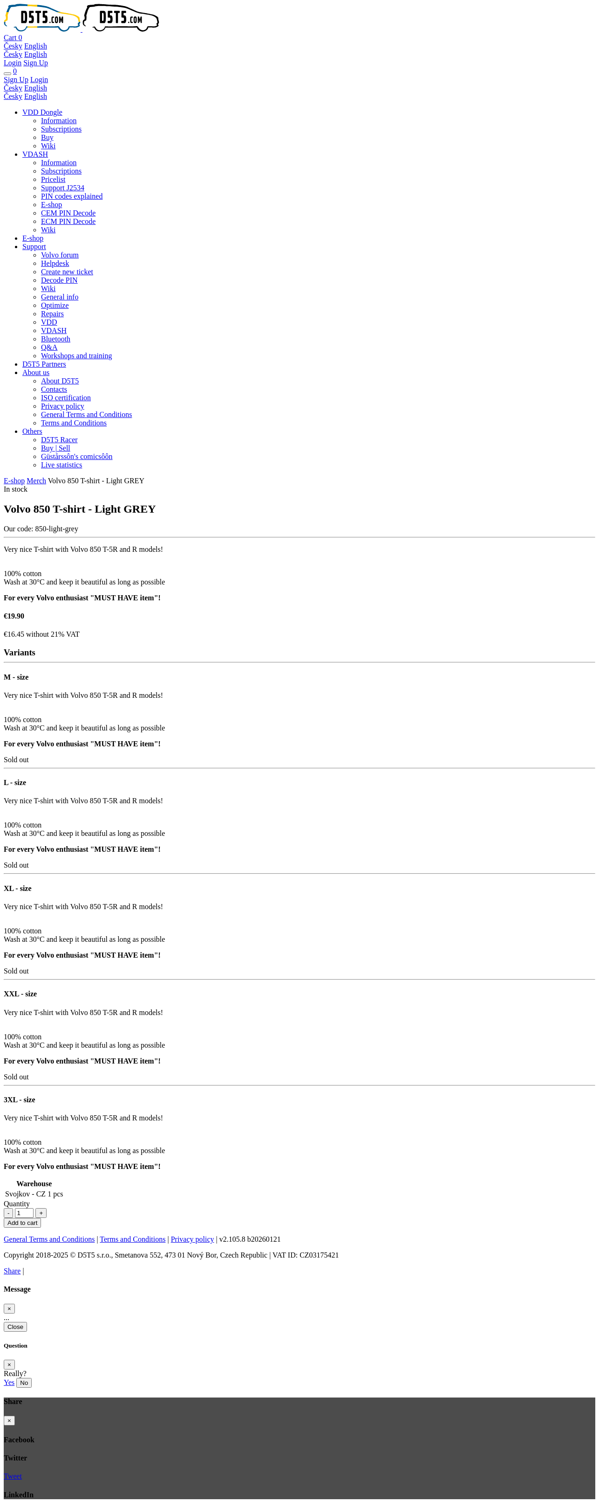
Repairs (52, 314)
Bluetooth (55, 339)
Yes (9, 1382)
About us (35, 372)
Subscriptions (61, 129)
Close (15, 1326)
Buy (47, 137)
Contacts (54, 389)
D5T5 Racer (59, 440)
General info (59, 297)
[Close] (9, 1309)
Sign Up (35, 63)
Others (32, 431)
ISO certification (66, 398)
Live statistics (61, 465)
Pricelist (53, 179)
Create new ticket (67, 272)
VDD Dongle (42, 112)
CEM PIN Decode (68, 213)
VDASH (35, 154)
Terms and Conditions (74, 423)
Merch (36, 481)
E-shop (51, 205)
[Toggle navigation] (7, 73)
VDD (49, 322)
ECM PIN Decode (68, 221)
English (35, 46)
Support (34, 246)
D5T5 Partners (44, 364)
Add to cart (22, 1222)
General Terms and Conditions (86, 414)
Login (12, 63)
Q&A (49, 347)
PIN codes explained (71, 196)
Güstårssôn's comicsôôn (77, 456)
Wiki (48, 146)
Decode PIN (59, 280)
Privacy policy (62, 406)
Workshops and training (76, 356)
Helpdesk (55, 263)
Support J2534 (62, 188)
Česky (13, 46)
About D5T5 (60, 381)
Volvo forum (60, 255)
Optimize (55, 305)
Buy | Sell (55, 448)
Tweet (13, 1476)
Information (58, 121)
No (24, 1382)
